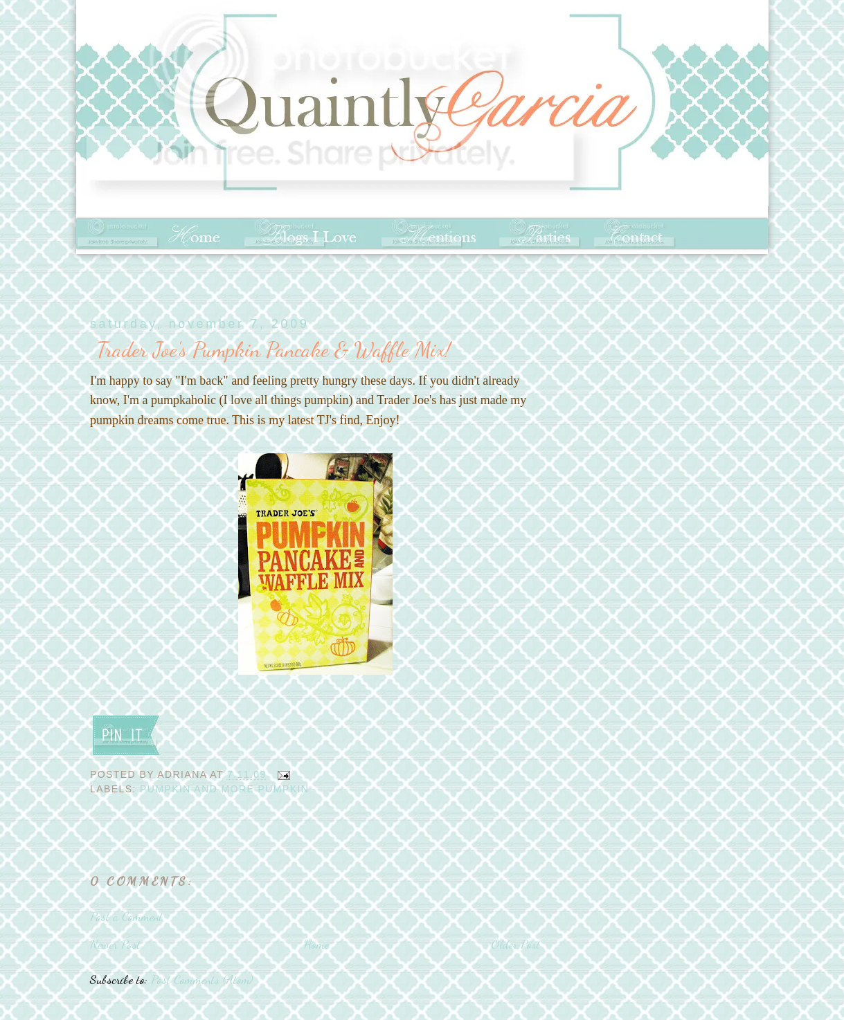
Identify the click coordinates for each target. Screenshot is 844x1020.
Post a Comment (126, 916)
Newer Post (115, 943)
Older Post (515, 943)
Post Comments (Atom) (202, 979)
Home (316, 943)
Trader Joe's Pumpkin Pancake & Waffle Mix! (274, 349)
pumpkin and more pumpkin (224, 788)
